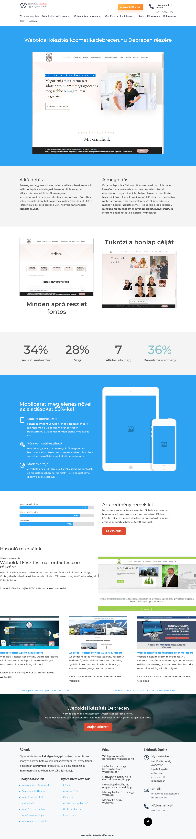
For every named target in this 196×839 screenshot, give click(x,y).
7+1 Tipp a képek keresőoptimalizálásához (118, 759)
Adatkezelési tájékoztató (75, 803)
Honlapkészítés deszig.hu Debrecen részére (45, 690)
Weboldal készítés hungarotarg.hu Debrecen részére (145, 690)
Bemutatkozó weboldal (52, 588)
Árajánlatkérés (130, 7)
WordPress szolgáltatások (118, 16)
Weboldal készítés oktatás (87, 16)
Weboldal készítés (29, 16)
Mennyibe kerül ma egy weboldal (118, 793)
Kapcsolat (33, 21)
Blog (22, 21)
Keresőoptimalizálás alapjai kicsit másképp (117, 786)
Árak (141, 16)
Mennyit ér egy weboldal (112, 801)
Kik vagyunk (153, 16)
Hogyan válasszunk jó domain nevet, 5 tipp (116, 778)
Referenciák (169, 16)
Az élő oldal (114, 531)
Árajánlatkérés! (98, 727)
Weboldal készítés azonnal (56, 16)
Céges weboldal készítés (34, 791)
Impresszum (69, 815)
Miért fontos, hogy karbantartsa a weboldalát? (114, 769)
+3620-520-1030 (165, 12)
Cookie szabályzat (72, 809)
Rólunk (66, 785)
